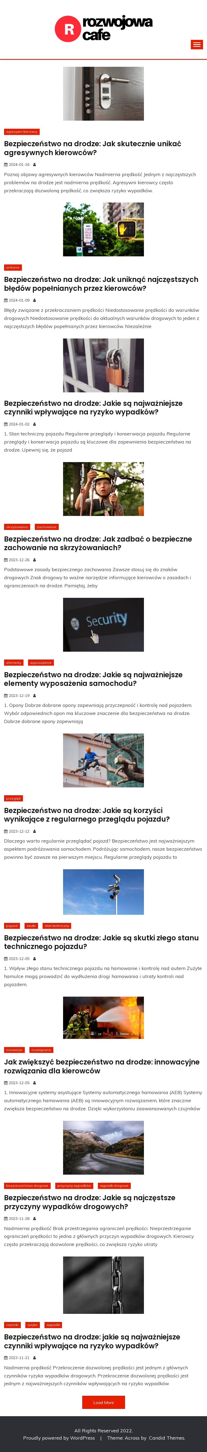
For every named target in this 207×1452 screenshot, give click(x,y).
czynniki (12, 1325)
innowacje (14, 1050)
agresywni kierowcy (21, 132)
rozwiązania (41, 1050)
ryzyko (32, 1325)
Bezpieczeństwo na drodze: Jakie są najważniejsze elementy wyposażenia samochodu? (93, 679)
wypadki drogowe (114, 1186)
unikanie (12, 267)
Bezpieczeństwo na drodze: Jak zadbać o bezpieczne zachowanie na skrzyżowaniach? (98, 543)
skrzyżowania (17, 527)
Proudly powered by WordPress (59, 1438)
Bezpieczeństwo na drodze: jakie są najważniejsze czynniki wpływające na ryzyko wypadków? (92, 1341)
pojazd (12, 926)
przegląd (13, 798)
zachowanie (46, 527)
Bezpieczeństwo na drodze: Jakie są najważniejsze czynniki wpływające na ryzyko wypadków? (93, 408)
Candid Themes (166, 1438)
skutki (31, 926)
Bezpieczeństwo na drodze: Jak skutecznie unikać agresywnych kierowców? (92, 148)
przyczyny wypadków (74, 1186)
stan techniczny (57, 926)
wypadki (53, 1325)
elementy (13, 663)
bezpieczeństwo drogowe (27, 1186)
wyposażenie (40, 663)
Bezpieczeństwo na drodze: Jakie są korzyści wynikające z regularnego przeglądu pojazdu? (87, 815)
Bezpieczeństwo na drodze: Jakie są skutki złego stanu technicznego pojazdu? (101, 942)
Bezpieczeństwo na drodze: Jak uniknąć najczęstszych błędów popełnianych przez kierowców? (101, 284)
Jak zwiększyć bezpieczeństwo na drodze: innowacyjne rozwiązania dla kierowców (102, 1066)
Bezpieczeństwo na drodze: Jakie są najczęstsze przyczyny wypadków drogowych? (89, 1202)
